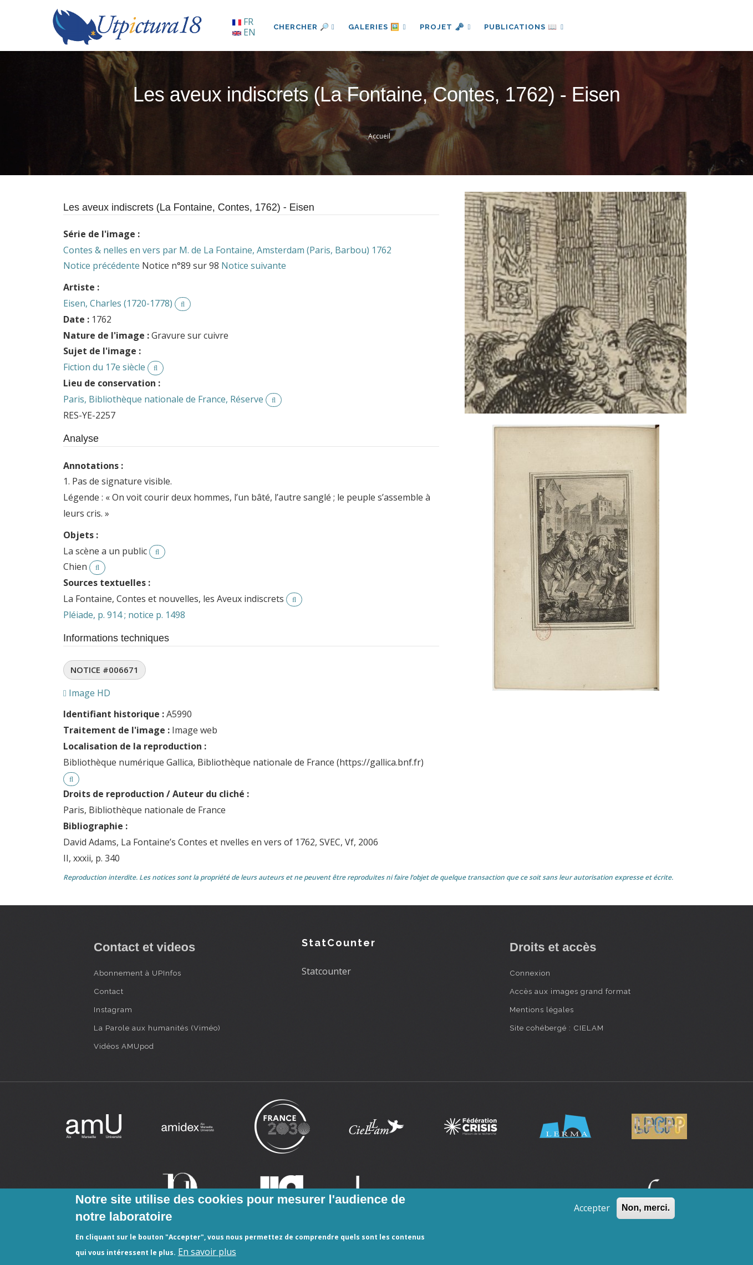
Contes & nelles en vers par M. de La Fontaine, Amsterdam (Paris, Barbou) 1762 (227, 250)
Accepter (592, 1208)
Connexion (530, 972)
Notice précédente (101, 265)
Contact (109, 991)
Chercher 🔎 (304, 27)
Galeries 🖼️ (377, 27)
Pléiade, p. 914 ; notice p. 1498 (124, 615)
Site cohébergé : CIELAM (557, 1027)
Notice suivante (253, 265)
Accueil (379, 136)
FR (242, 22)
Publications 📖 (524, 27)
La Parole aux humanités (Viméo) (157, 1027)
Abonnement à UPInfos (137, 972)
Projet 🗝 (445, 27)
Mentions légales (542, 1009)
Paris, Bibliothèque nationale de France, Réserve (163, 399)
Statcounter (326, 971)
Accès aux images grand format (570, 991)
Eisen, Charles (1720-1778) (117, 303)
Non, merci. (646, 1207)
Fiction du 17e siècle (104, 367)
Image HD (86, 693)
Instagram (113, 1009)
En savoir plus (207, 1252)
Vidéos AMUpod (124, 1046)
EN (244, 32)
